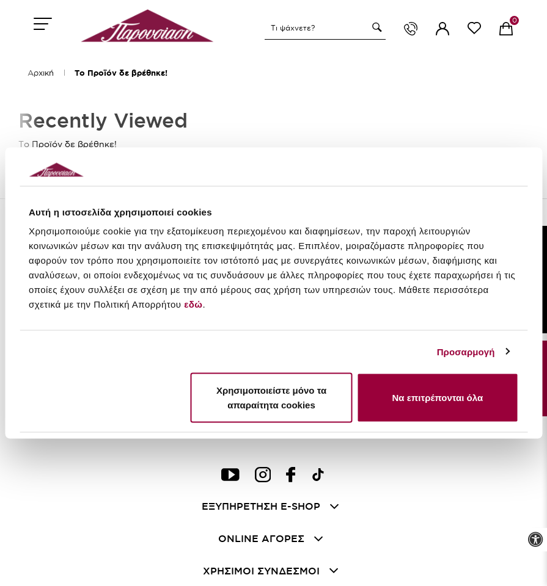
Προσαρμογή (466, 351)
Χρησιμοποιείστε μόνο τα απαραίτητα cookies (271, 397)
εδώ (193, 304)
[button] (375, 27)
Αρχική (41, 72)
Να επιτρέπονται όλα (437, 397)
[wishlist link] (474, 30)
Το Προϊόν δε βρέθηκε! (121, 73)
